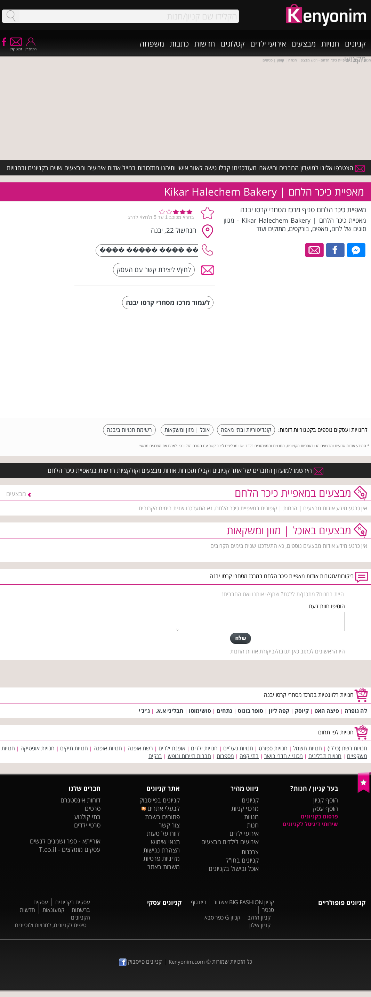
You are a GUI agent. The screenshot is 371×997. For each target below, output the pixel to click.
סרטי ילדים (87, 825)
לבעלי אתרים (160, 808)
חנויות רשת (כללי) (347, 748)
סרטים (92, 808)
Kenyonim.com (187, 961)
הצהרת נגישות (161, 850)
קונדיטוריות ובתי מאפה (246, 430)
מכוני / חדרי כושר (283, 756)
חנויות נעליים (238, 748)
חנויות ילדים (204, 748)
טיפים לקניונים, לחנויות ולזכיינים (51, 925)
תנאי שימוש (165, 842)
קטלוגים (233, 43)
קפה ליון (279, 711)
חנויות (330, 43)
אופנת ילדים (172, 748)
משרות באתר (163, 867)
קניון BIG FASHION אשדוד (243, 902)
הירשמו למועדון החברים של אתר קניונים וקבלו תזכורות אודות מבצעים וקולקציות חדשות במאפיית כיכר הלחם (185, 470)
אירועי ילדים (268, 43)
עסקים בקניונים (72, 902)
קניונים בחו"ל (242, 860)
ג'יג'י (144, 711)
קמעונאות (53, 910)
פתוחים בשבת (162, 817)
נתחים (224, 711)
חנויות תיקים (74, 748)
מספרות (225, 756)
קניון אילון (260, 925)
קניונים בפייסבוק (159, 800)
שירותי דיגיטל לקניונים (310, 824)
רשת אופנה (140, 748)
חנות (253, 825)
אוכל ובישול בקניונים (234, 868)
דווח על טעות (163, 833)
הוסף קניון (325, 800)
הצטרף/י (16, 46)
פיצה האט (326, 711)
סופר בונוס (250, 711)
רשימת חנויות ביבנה (129, 430)
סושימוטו (200, 711)
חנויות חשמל (307, 748)
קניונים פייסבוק (140, 961)
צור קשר (169, 825)
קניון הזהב (259, 917)
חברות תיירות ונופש (189, 756)
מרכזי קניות (245, 808)
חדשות (204, 43)
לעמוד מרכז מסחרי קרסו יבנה (168, 302)
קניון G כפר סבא (222, 917)
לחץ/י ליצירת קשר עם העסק (154, 269)
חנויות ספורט (273, 748)
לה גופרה (356, 711)
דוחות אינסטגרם (80, 800)
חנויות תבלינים (324, 756)
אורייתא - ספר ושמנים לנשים (65, 841)
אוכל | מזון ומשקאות (187, 430)
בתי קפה (249, 756)
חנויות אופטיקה (38, 748)
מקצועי (355, 58)
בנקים (155, 756)
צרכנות (250, 852)
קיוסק (302, 711)
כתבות (179, 43)
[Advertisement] (315, 364)
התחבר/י (31, 46)
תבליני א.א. (169, 711)
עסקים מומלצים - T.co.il (69, 849)
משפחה (152, 43)
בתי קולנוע (87, 817)
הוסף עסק (325, 808)
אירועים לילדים (241, 842)
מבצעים (303, 43)
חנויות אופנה (108, 748)
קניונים (355, 43)
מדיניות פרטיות (161, 858)
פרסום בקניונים (319, 816)
